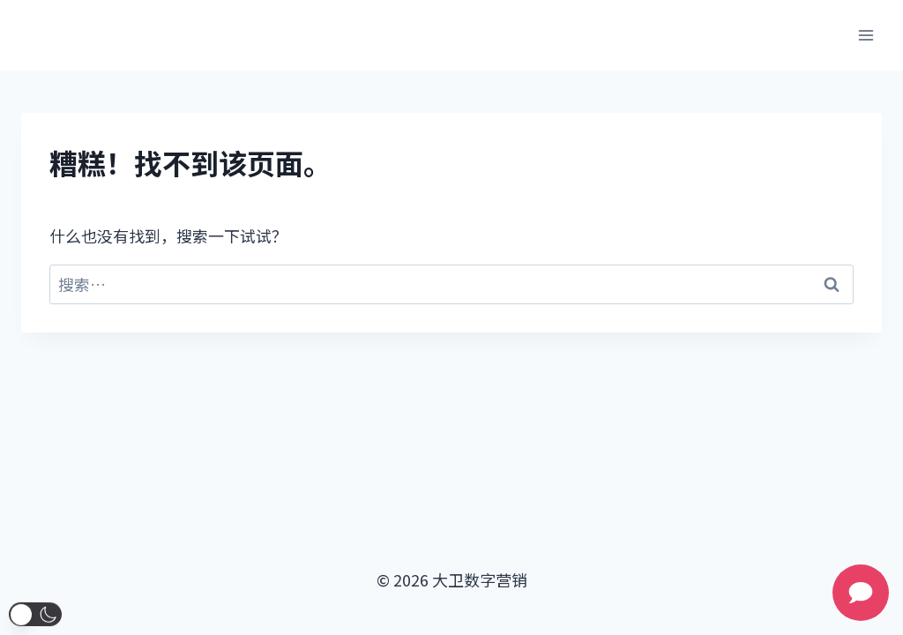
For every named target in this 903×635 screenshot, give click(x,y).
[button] (35, 614)
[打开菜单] (865, 35)
